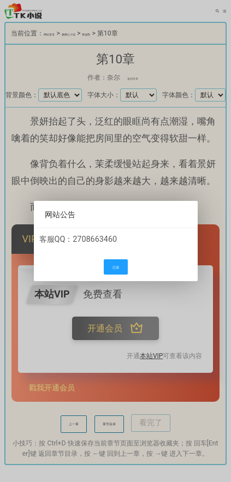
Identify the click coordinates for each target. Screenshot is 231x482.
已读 (115, 267)
